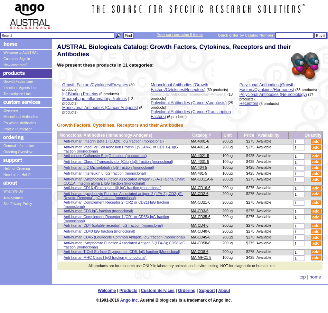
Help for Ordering (16, 168)
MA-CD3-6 (199, 211)
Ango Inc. (129, 300)
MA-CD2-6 (199, 194)
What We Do (13, 191)
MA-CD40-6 (200, 231)
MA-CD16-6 (200, 188)
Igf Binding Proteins (80, 93)
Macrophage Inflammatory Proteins (94, 98)
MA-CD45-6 (200, 237)
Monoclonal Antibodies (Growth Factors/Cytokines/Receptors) (179, 87)
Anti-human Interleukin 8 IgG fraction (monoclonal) (105, 173)
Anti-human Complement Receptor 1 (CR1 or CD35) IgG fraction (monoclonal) (116, 219)
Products (129, 290)
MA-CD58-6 (200, 243)
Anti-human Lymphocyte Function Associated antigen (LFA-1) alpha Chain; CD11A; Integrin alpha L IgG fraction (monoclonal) (124, 181)
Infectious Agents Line (20, 88)
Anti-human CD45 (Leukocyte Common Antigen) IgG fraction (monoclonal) (124, 237)
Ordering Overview (17, 152)
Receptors (249, 103)
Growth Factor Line (18, 82)
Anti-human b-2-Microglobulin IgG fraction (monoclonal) (109, 167)
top (302, 277)
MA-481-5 (199, 173)
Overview (10, 111)
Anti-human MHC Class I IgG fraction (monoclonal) (105, 257)
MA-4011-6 (200, 147)
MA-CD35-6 (200, 217)
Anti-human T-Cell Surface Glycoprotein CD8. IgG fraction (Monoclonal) (122, 252)
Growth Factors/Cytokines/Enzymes (95, 84)
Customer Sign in (16, 59)
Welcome (107, 290)
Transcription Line (17, 94)
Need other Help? (16, 175)
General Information (18, 146)
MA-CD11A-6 (202, 179)
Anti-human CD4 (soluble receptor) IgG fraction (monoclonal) (113, 225)
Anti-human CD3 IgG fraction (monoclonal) (98, 211)
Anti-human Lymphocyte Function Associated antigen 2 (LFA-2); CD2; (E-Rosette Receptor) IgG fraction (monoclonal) (123, 196)
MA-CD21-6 (200, 202)
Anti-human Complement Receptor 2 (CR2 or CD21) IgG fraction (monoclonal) (116, 204)
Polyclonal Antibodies (19, 123)
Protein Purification (17, 129)
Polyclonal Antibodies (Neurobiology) (273, 94)
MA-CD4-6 (199, 225)
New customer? (15, 65)
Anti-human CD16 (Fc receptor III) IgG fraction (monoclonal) (112, 188)
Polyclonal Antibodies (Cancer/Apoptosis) (188, 102)
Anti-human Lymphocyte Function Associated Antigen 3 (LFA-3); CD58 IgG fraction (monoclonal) (124, 245)
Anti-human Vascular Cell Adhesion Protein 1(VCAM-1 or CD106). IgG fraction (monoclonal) (121, 149)
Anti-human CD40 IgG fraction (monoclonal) (99, 231)
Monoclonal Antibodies (20, 117)
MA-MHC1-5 (201, 257)
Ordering (187, 290)
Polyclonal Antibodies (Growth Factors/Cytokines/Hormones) (267, 87)
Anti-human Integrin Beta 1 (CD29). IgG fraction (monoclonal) (114, 141)
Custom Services (158, 290)
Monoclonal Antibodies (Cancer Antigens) (100, 107)
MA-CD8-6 (199, 252)
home (315, 277)
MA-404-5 (199, 167)
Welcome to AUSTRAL (20, 53)
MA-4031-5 (200, 161)
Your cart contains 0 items (180, 34)
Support (207, 290)
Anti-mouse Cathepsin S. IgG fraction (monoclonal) (105, 156)
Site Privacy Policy (17, 204)
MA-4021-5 (200, 156)
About (224, 290)
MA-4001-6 (200, 141)
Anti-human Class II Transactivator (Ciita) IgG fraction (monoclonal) (118, 161)
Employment (13, 197)
